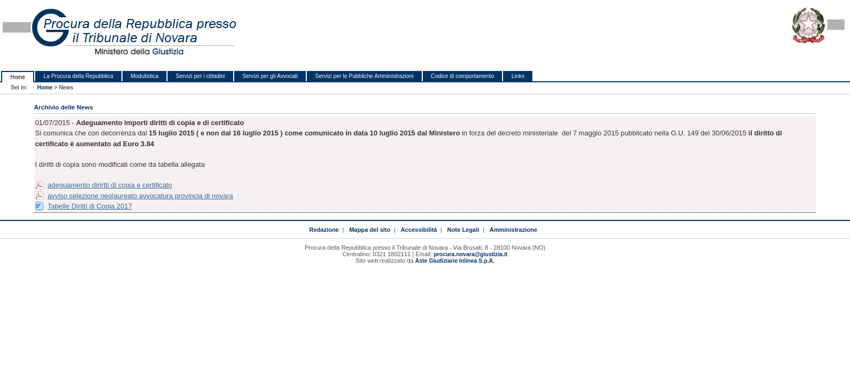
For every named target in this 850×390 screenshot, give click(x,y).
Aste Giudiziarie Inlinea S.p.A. (454, 261)
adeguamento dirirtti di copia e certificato (110, 185)
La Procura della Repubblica (78, 76)
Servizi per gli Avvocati (270, 76)
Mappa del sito (369, 229)
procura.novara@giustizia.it (470, 254)
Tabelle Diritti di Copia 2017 (90, 206)
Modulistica (144, 76)
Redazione (324, 229)
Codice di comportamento (462, 76)
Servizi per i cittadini (200, 76)
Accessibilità (419, 229)
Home (17, 77)
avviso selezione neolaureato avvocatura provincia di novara (140, 196)
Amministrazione (513, 229)
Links (517, 76)
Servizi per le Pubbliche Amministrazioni (364, 76)
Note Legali (463, 229)
